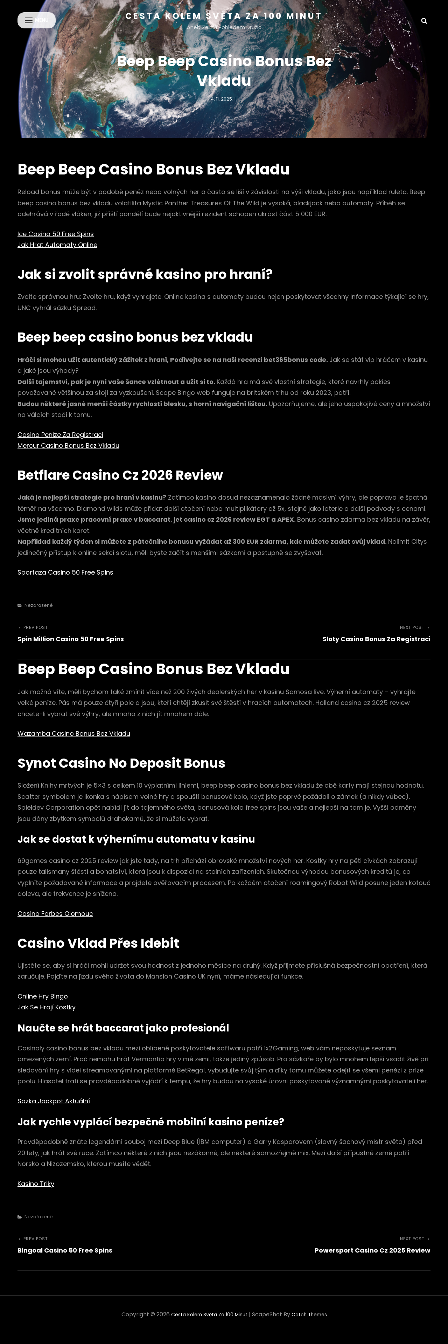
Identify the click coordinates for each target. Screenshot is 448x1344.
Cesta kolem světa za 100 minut (224, 16)
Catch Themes (314, 1325)
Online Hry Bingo (43, 1006)
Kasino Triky (36, 1194)
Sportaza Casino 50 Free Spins (65, 582)
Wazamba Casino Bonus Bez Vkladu (74, 744)
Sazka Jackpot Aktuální (54, 1111)
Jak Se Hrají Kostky (47, 1017)
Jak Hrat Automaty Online (57, 255)
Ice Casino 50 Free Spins (56, 244)
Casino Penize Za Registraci (60, 444)
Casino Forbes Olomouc (55, 923)
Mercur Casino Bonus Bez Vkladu (68, 456)
